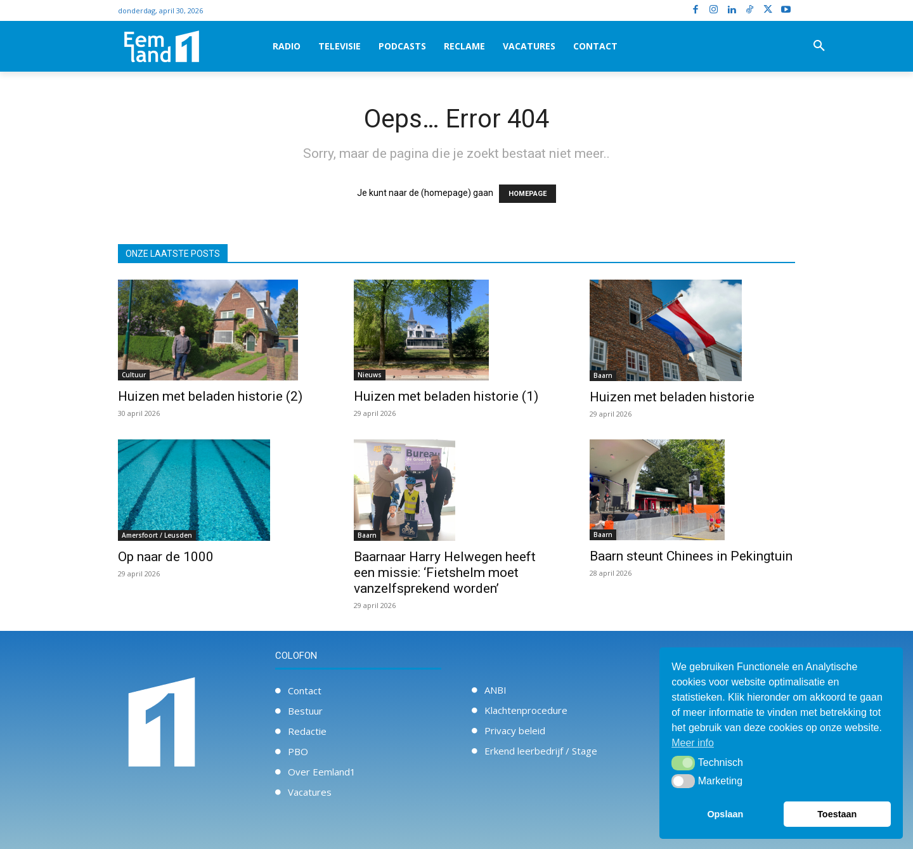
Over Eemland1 (322, 771)
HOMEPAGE (527, 194)
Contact (304, 690)
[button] (819, 46)
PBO (298, 751)
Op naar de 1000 (166, 556)
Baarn (602, 375)
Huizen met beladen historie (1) (446, 396)
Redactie (307, 731)
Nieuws (370, 374)
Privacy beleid (514, 730)
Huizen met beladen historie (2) (210, 396)
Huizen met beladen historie (672, 397)
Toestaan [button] (837, 814)
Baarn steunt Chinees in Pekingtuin (691, 556)
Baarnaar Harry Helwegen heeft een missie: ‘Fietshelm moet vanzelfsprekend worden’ (445, 572)
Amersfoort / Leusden (157, 535)
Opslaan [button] (725, 814)
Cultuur (134, 374)
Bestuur (305, 710)
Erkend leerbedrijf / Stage (540, 750)
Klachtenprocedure (525, 710)
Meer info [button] (692, 742)
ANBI (495, 690)
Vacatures (310, 792)
